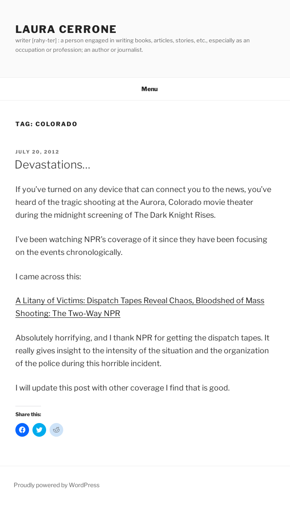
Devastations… (53, 164)
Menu (145, 88)
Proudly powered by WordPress (57, 484)
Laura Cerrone (66, 29)
